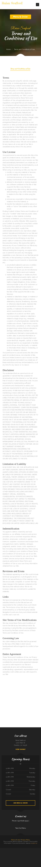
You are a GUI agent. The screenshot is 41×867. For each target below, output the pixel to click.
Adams (18, 856)
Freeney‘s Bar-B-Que (24, 856)
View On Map (20, 749)
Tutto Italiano (22, 856)
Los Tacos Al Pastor (36, 856)
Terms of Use (15, 840)
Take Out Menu (20, 828)
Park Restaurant (12, 851)
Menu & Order (20, 16)
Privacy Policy (25, 840)
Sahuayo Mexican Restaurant (35, 851)
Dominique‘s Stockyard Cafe (18, 851)
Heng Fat (12, 856)
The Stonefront (2, 856)
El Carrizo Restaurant (39, 851)
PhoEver (38, 856)
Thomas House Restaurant (6, 851)
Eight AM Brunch (34, 856)
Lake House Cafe (10, 856)
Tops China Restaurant (26, 851)
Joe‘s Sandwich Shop (17, 856)
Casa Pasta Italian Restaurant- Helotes (6, 856)
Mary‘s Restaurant (9, 851)
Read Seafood (14, 856)
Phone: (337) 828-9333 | (20, 821)
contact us (33, 843)
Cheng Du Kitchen (24, 851)
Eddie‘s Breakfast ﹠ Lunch (31, 851)
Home (8, 49)
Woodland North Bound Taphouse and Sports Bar (29, 856)
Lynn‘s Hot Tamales (15, 851)
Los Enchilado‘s (21, 851)
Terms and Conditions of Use (20, 69)
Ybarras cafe (3, 851)
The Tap (20, 856)
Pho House (29, 851)
